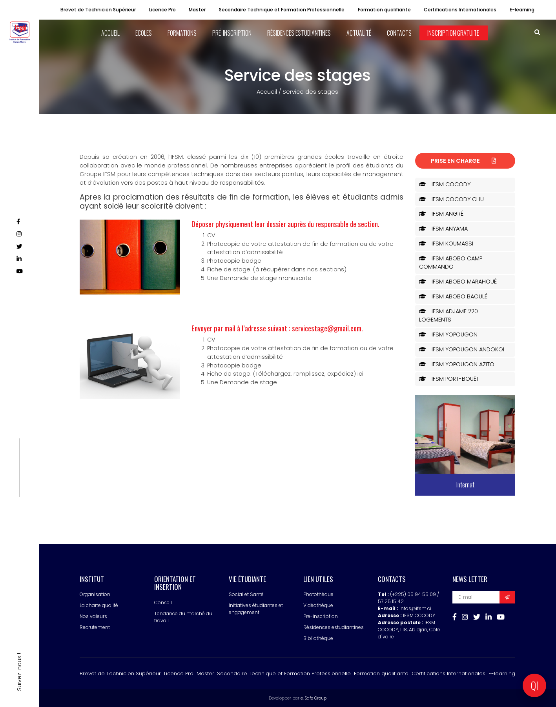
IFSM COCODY (444, 184)
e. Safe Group (313, 698)
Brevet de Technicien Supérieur (98, 9)
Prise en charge (463, 161)
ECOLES (143, 33)
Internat (465, 484)
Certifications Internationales (460, 9)
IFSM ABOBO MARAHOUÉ (458, 281)
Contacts (399, 33)
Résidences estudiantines (299, 33)
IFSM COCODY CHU (451, 199)
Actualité (358, 33)
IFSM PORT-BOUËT (449, 379)
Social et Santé (246, 594)
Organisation (95, 594)
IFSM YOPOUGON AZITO (456, 364)
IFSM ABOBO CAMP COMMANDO (450, 262)
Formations (182, 33)
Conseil (163, 602)
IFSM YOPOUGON (448, 334)
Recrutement (95, 627)
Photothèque (318, 594)
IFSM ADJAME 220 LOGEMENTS (448, 315)
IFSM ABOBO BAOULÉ (453, 296)
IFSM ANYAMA (443, 229)
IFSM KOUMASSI (446, 243)
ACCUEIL (110, 33)
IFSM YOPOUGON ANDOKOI (461, 349)
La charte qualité (99, 605)
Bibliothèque (318, 638)
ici (360, 374)
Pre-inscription (320, 616)
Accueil (267, 92)
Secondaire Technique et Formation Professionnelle (282, 9)
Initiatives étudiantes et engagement (256, 609)
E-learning (522, 9)
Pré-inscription (232, 33)
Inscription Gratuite (453, 33)
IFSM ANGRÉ (441, 214)
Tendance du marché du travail (183, 617)
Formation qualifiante (384, 9)
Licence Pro (162, 9)
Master (197, 9)
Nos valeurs (93, 616)
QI (534, 685)
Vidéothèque (318, 605)
